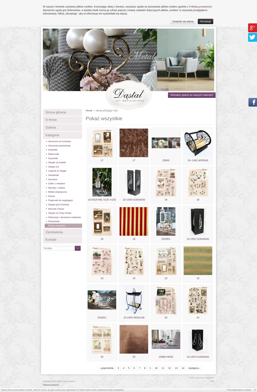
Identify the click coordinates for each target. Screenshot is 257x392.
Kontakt (51, 239)
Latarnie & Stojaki (57, 170)
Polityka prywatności (51, 385)
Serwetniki (53, 175)
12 (169, 368)
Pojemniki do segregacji (60, 200)
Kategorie (52, 135)
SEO (212, 381)
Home (89, 110)
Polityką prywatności (200, 6)
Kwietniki (52, 149)
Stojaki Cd (53, 166)
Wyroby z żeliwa (56, 187)
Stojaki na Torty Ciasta (59, 213)
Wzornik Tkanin (56, 209)
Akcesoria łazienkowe (59, 145)
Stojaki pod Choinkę (58, 204)
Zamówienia (54, 232)
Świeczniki (53, 154)
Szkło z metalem (56, 183)
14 (183, 368)
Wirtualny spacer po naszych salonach (191, 95)
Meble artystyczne (57, 192)
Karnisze (52, 179)
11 (163, 368)
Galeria (51, 127)
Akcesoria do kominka (59, 141)
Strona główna (56, 112)
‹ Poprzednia (107, 368)
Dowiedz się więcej (182, 21)
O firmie (51, 120)
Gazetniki (53, 158)
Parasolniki (54, 221)
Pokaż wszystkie (56, 225)
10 (156, 368)
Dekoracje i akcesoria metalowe (64, 217)
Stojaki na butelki (57, 162)
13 (176, 368)
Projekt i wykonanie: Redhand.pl (201, 378)
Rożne (51, 196)
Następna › (194, 368)
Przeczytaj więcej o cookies (239, 390)
